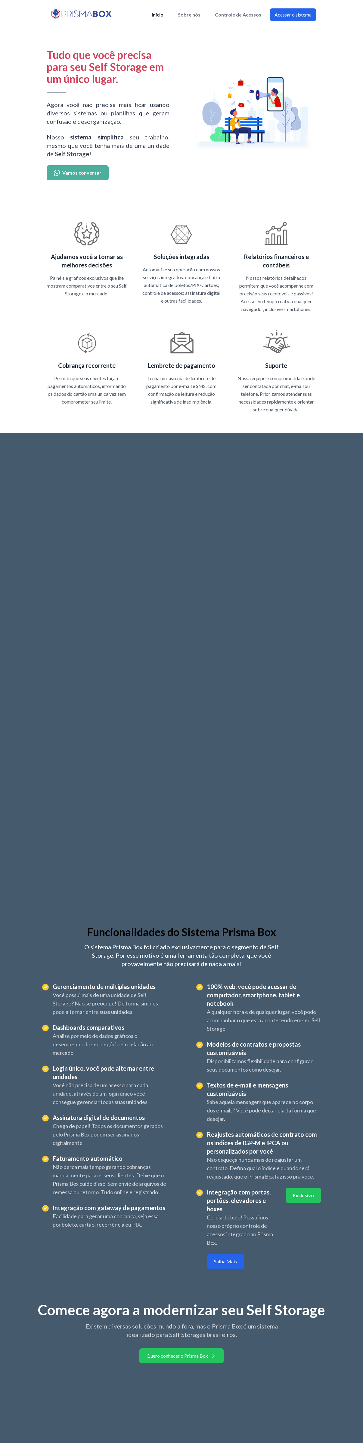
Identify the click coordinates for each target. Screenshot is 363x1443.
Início (157, 14)
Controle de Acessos (238, 14)
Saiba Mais (225, 1261)
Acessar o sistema (293, 14)
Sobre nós (189, 14)
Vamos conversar (77, 173)
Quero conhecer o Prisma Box (181, 1356)
